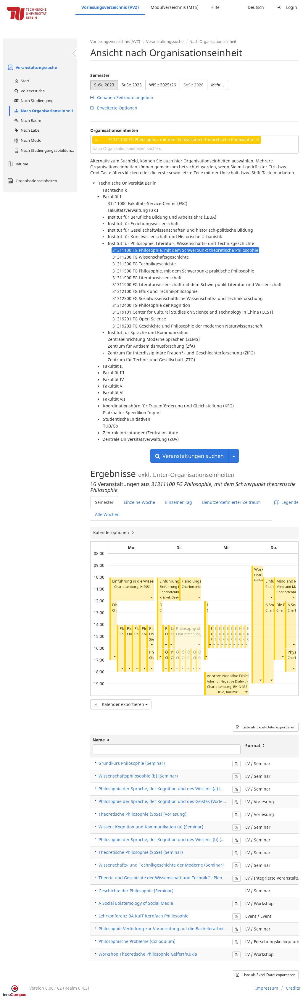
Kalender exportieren (121, 704)
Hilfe (215, 7)
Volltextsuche (29, 90)
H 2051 (145, 586)
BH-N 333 (240, 686)
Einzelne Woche (139, 502)
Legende (286, 502)
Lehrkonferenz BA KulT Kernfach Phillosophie (143, 916)
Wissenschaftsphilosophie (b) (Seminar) (138, 776)
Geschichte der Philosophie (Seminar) (136, 890)
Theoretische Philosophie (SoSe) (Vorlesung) (142, 814)
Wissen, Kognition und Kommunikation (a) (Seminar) (151, 827)
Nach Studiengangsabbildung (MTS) (45, 150)
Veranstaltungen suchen (189, 455)
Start (21, 80)
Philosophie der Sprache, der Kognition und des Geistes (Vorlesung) (166, 801)
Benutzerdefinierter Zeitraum (231, 502)
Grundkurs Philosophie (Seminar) (132, 763)
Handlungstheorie (198, 581)
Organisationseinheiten (31, 180)
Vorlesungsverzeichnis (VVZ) (110, 7)
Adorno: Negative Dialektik (230, 675)
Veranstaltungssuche (31, 67)
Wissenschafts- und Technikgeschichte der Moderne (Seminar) (161, 865)
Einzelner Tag (178, 502)
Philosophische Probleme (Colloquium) (137, 941)
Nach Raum (27, 120)
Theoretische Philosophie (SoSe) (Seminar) (141, 852)
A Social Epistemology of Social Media (136, 903)
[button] (151, 597)
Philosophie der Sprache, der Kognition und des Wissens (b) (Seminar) (169, 839)
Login (286, 7)
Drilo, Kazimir (227, 692)
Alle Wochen (107, 514)
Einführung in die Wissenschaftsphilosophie (150, 581)
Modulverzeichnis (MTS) (175, 7)
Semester (99, 75)
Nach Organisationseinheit (43, 110)
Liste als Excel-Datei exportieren (265, 727)
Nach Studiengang (33, 100)
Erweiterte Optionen (113, 108)
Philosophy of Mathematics (200, 628)
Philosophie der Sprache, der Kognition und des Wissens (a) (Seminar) (169, 788)
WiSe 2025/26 (162, 85)
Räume (17, 164)
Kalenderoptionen (111, 532)
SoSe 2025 (132, 85)
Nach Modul (27, 140)
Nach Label (26, 130)
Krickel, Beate (169, 597)
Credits (293, 988)
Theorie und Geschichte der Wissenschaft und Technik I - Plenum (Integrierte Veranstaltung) (191, 877)
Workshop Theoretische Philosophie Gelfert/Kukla (148, 954)
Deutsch (256, 7)
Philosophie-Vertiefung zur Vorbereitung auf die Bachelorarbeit (162, 928)
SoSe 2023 (104, 85)
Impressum (266, 988)
